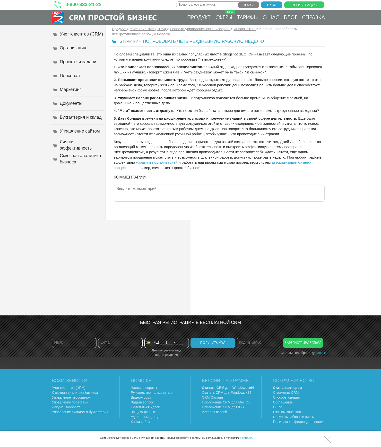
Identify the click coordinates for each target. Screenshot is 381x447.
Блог (290, 17)
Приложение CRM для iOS (223, 407)
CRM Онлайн (212, 397)
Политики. (246, 437)
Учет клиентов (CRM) (148, 29)
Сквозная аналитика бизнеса (75, 392)
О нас (271, 17)
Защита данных (143, 412)
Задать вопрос (142, 402)
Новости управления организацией (200, 29)
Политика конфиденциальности (298, 422)
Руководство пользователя (152, 392)
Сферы (225, 15)
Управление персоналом (71, 397)
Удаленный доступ (145, 417)
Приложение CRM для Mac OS (226, 402)
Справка (313, 17)
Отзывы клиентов (287, 412)
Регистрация (304, 5)
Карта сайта (140, 422)
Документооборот (66, 407)
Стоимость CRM (286, 392)
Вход (271, 5)
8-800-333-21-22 (83, 4)
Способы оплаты (286, 397)
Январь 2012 (245, 29)
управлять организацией (156, 162)
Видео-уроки (141, 397)
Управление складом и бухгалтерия (80, 412)
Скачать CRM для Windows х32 (226, 392)
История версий (214, 412)
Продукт (199, 17)
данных (320, 353)
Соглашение (283, 402)
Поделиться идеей (145, 407)
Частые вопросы (144, 388)
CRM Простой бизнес (113, 17)
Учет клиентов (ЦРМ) (69, 388)
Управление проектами (70, 402)
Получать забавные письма (295, 417)
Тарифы (247, 17)
